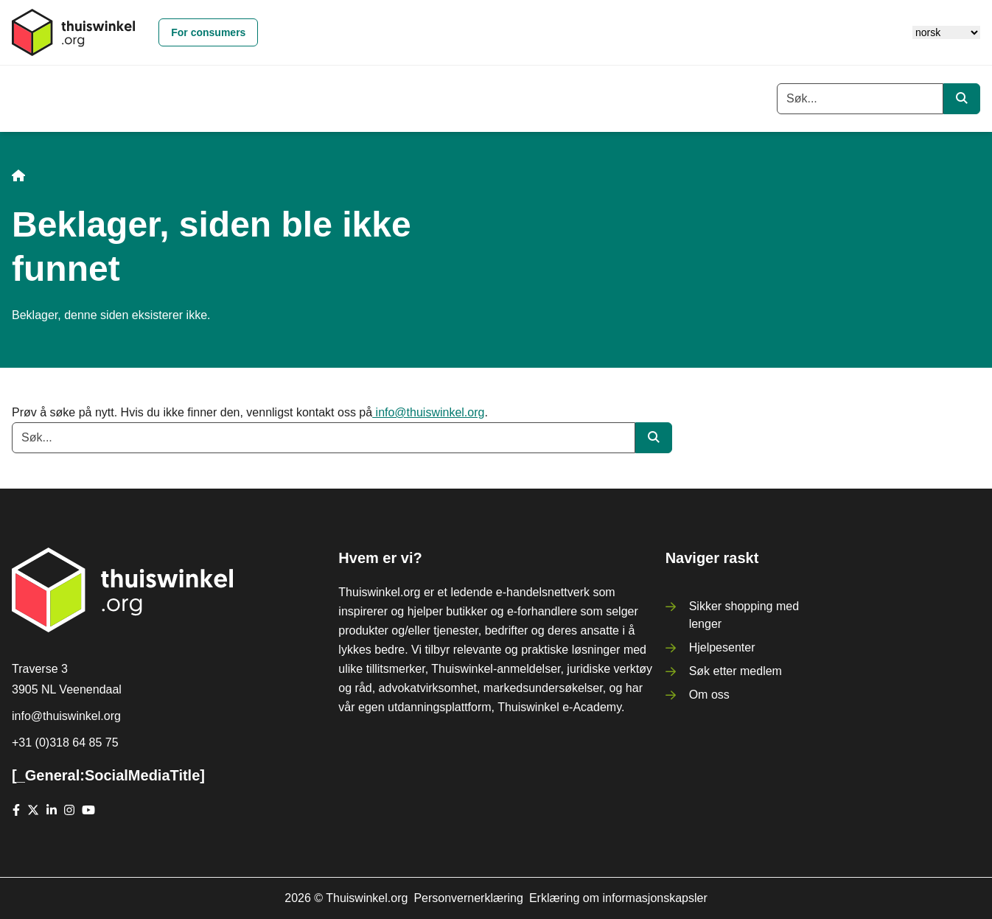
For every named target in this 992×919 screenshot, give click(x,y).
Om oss (709, 694)
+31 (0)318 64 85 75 (65, 742)
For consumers (208, 32)
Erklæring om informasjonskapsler (618, 898)
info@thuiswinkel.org (428, 412)
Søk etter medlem (735, 671)
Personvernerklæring (468, 898)
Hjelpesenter (722, 647)
